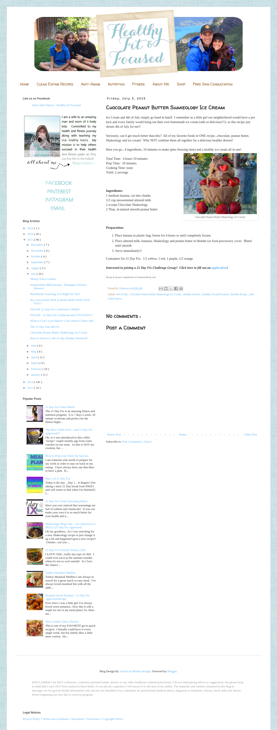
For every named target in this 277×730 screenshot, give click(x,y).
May (34, 351)
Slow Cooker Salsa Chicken (62, 621)
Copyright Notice (112, 719)
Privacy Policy (31, 719)
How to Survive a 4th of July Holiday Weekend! (59, 338)
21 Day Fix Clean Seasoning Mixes (66, 501)
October (36, 256)
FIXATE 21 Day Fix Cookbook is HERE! (55, 309)
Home (24, 84)
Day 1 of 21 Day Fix (57, 478)
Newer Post (114, 434)
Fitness (138, 84)
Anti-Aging (90, 84)
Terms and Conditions (56, 719)
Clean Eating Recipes (55, 84)
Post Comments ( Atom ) (137, 441)
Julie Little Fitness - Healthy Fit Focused (56, 105)
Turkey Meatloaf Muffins (60, 572)
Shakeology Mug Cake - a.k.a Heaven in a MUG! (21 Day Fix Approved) (70, 525)
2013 (30, 387)
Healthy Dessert (192, 294)
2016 (30, 234)
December (37, 244)
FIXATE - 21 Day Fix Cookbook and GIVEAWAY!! (61, 315)
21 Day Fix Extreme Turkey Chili (65, 550)
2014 (30, 382)
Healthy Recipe (239, 294)
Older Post (250, 434)
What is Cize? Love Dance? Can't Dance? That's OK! (62, 320)
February (36, 369)
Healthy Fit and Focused (215, 294)
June (34, 345)
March (35, 363)
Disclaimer (78, 719)
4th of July (122, 294)
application (219, 268)
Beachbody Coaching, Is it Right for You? (55, 294)
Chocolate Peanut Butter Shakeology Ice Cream (156, 294)
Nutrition (116, 84)
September (37, 262)
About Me (160, 84)
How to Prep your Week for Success (66, 455)
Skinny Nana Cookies (43, 279)
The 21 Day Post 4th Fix (44, 326)
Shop (181, 84)
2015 (30, 239)
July (34, 273)
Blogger (172, 671)
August (35, 268)
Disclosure (93, 719)
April (34, 357)
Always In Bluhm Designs (135, 671)
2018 (30, 228)
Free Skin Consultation (212, 84)
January (36, 374)
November (37, 250)
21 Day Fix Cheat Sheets (60, 407)
